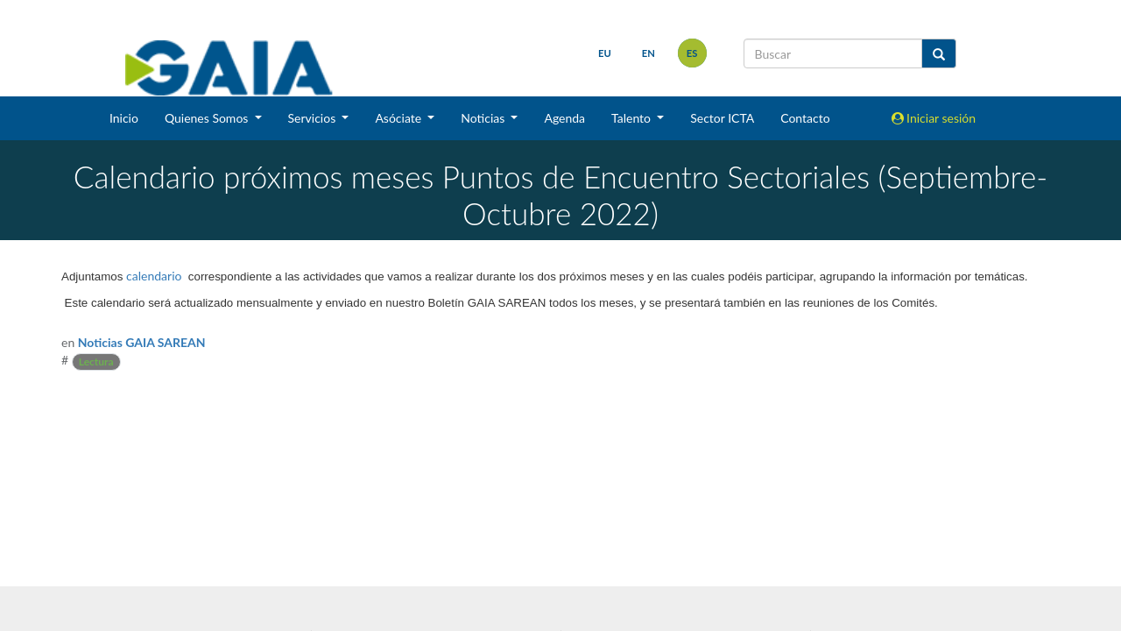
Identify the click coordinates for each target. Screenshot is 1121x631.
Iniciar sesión (934, 117)
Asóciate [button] (399, 117)
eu (604, 53)
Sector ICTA (722, 117)
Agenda (564, 117)
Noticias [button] (484, 117)
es (692, 53)
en (648, 53)
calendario (153, 275)
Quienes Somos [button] (208, 117)
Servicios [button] (313, 117)
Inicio (123, 117)
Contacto (804, 117)
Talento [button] (632, 117)
